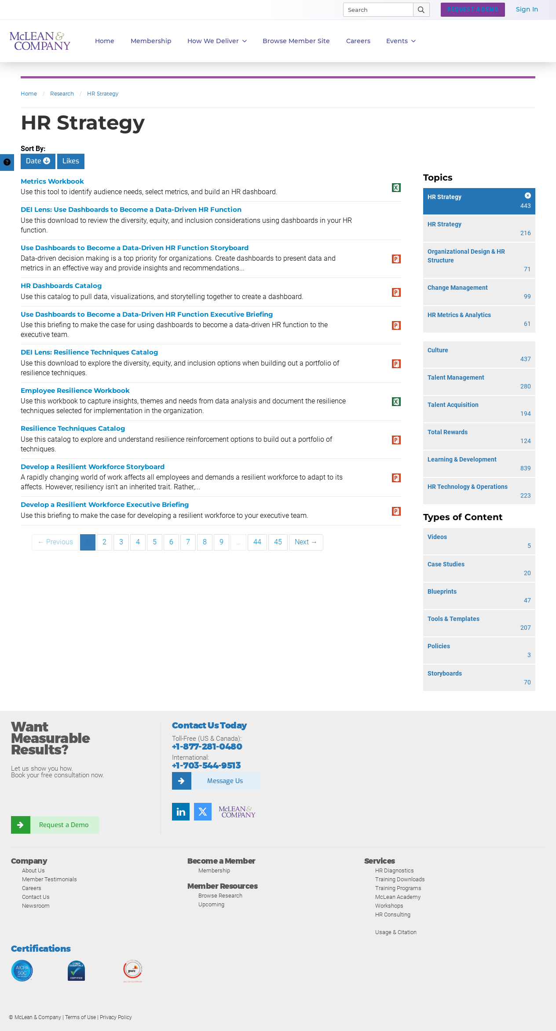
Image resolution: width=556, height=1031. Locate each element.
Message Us (224, 780)
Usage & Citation (396, 932)
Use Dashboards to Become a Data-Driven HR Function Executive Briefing (147, 314)
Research (62, 93)
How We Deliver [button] (217, 41)
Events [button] (401, 41)
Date (38, 161)
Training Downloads (400, 879)
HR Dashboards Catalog (61, 285)
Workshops (389, 905)
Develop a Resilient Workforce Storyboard (93, 466)
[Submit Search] (421, 10)
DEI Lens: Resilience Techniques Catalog (89, 352)
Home (104, 41)
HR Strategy (102, 93)
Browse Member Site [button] (296, 41)
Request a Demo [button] (472, 9)
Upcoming (211, 904)
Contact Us (36, 897)
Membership (151, 41)
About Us (33, 870)
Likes (70, 161)
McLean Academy (398, 897)
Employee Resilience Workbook (75, 390)
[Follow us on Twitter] (203, 811)
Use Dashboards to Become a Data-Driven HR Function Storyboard (135, 248)
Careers (31, 888)
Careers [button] (358, 41)
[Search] (374, 9)
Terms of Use (80, 1017)
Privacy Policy (116, 1017)
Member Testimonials (49, 879)
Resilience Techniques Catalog (73, 428)
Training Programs (398, 888)
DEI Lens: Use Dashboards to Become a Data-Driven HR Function (131, 209)
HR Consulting (392, 914)
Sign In (527, 9)
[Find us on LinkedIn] (181, 811)
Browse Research (220, 895)
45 (278, 542)
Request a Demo (64, 824)
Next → (306, 542)
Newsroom (36, 905)
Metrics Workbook (52, 181)
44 (257, 542)
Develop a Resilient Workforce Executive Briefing (105, 504)
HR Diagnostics (394, 870)
